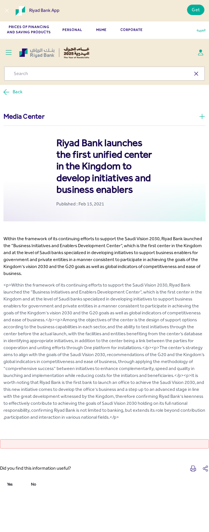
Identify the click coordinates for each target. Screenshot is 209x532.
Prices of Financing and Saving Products (29, 29)
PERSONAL (72, 30)
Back (13, 92)
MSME (101, 30)
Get (196, 9)
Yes (9, 484)
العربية (201, 30)
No (33, 484)
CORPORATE (131, 30)
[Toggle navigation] (8, 52)
